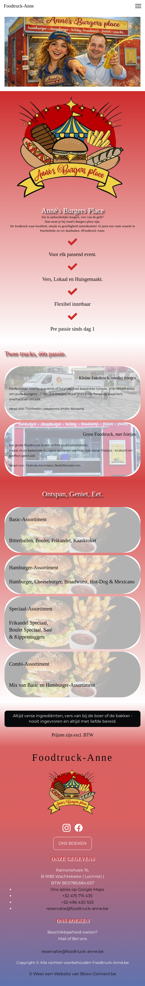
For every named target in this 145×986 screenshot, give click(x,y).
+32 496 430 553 (77, 902)
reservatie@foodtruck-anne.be (77, 908)
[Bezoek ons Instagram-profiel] (67, 828)
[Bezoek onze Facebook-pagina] (79, 828)
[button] (138, 6)
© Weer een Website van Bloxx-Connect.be (72, 973)
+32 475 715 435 (77, 895)
